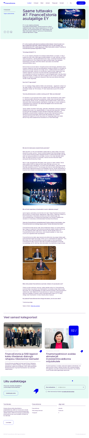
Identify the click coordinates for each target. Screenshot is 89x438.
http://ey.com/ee (35, 306)
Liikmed (48, 3)
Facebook (60, 410)
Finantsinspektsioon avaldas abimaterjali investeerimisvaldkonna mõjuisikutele (61, 358)
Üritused (36, 3)
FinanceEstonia (35, 408)
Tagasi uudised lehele (9, 13)
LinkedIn (60, 408)
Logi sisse (81, 3)
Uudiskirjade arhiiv (11, 393)
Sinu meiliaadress (50, 387)
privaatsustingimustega (68, 391)
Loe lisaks (8, 422)
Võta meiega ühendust (37, 410)
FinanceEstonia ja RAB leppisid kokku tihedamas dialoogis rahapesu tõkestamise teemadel (22, 356)
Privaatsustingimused (81, 434)
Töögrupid (54, 3)
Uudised (29, 3)
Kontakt (62, 3)
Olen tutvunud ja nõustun (61, 391)
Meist (42, 3)
